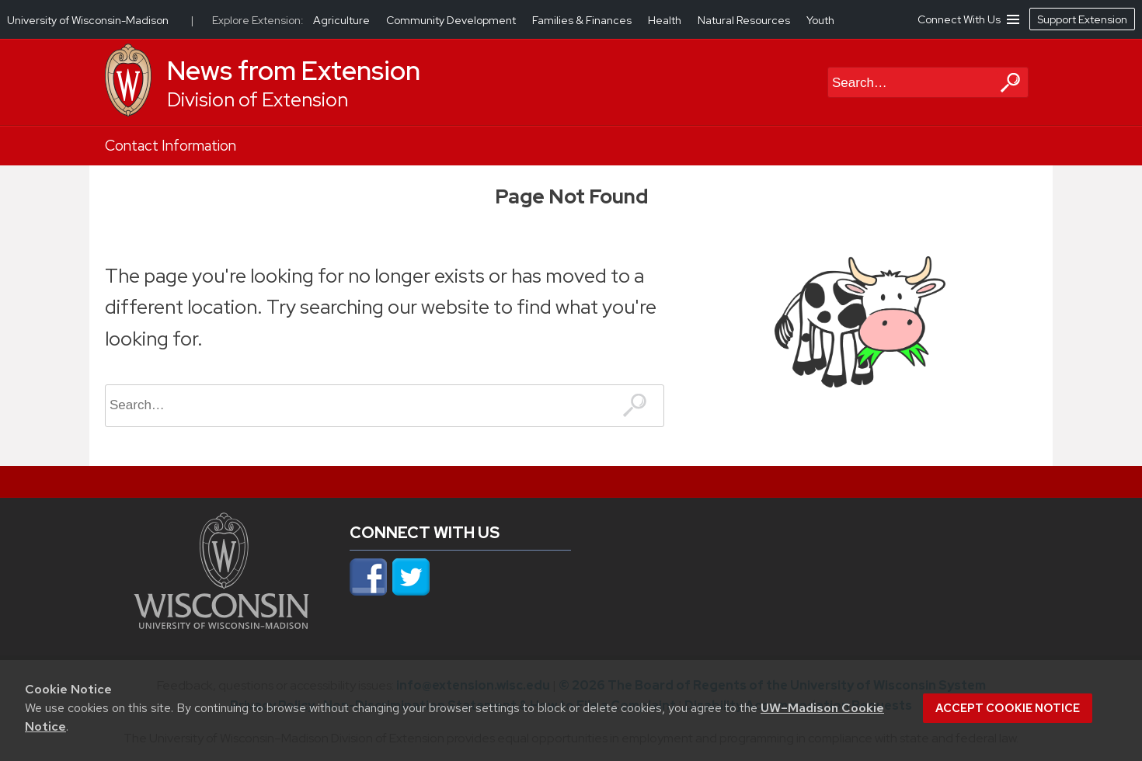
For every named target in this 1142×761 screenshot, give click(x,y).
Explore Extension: (258, 20)
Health (666, 20)
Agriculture (342, 20)
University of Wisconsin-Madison (88, 20)
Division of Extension (257, 100)
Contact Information (170, 145)
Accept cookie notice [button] (1007, 708)
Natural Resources (745, 20)
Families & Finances (583, 20)
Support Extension (1082, 19)
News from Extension (293, 71)
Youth (820, 20)
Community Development (452, 20)
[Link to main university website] (221, 624)
